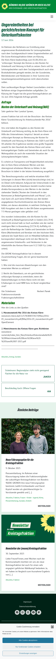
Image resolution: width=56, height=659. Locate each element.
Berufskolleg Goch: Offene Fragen (28, 390)
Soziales (18, 357)
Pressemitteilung (12, 501)
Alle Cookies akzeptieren (28, 644)
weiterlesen (44, 506)
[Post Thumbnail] (28, 436)
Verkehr (29, 501)
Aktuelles (4, 357)
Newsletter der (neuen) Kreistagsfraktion (26, 548)
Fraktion (16, 497)
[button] (52, 631)
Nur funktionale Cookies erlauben (28, 651)
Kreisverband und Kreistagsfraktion (28, 8)
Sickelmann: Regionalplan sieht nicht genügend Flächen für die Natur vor (28, 373)
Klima (41, 497)
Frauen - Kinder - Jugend (29, 497)
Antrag (11, 357)
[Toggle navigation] (52, 17)
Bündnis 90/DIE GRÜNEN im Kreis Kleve (29, 5)
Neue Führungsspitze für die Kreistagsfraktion (20, 461)
